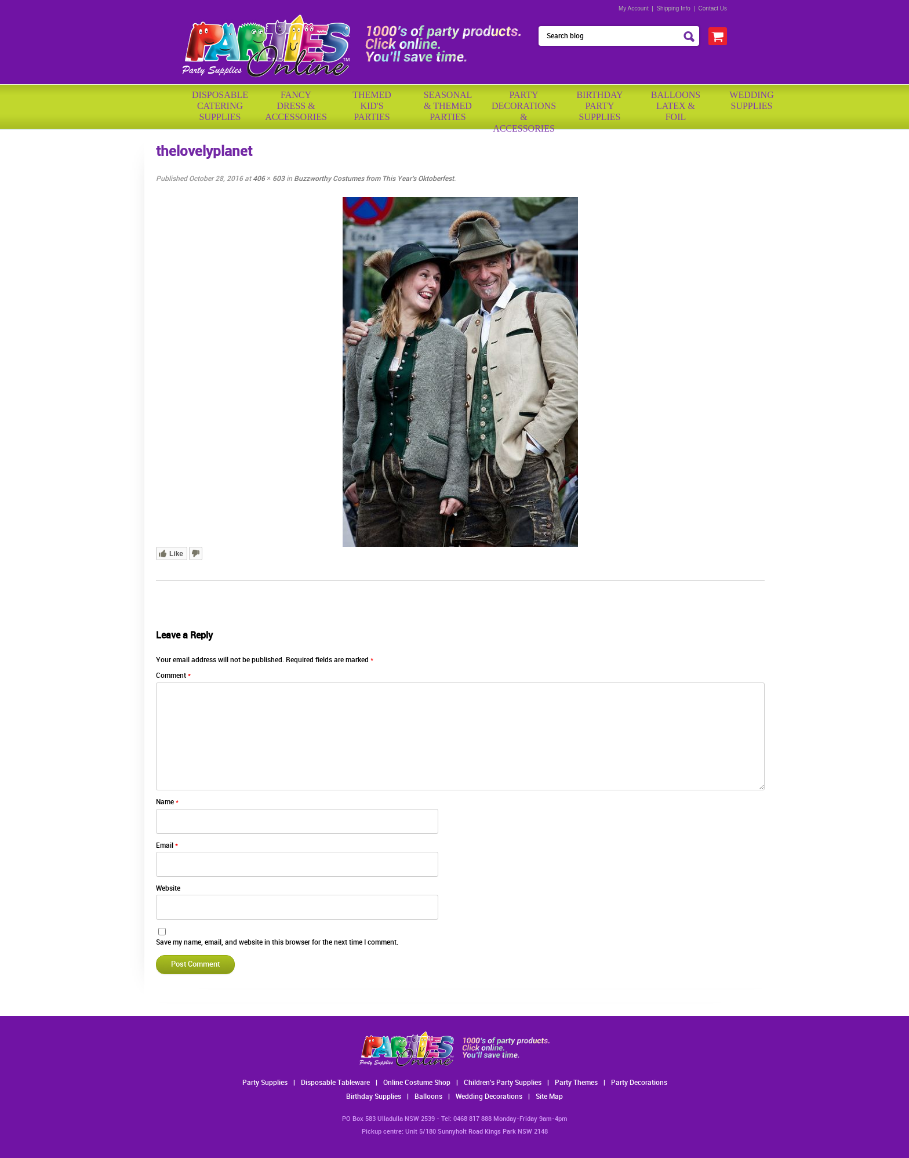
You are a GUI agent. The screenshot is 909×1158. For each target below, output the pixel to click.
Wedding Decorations (489, 1097)
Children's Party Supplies (502, 1083)
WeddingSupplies (751, 100)
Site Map (549, 1097)
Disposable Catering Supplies (220, 106)
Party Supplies (265, 1083)
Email (167, 846)
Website (168, 888)
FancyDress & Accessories (296, 106)
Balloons (428, 1097)
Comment (173, 676)
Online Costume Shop (416, 1083)
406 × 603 (269, 179)
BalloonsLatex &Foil (675, 106)
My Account (634, 8)
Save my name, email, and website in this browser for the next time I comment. (277, 942)
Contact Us (713, 8)
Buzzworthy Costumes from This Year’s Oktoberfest (374, 179)
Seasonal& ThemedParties (448, 106)
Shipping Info (673, 8)
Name (167, 802)
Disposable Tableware (335, 1083)
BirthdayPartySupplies (599, 106)
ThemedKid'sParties (371, 106)
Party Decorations (639, 1083)
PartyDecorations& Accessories (524, 107)
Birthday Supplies (373, 1097)
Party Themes (576, 1083)
